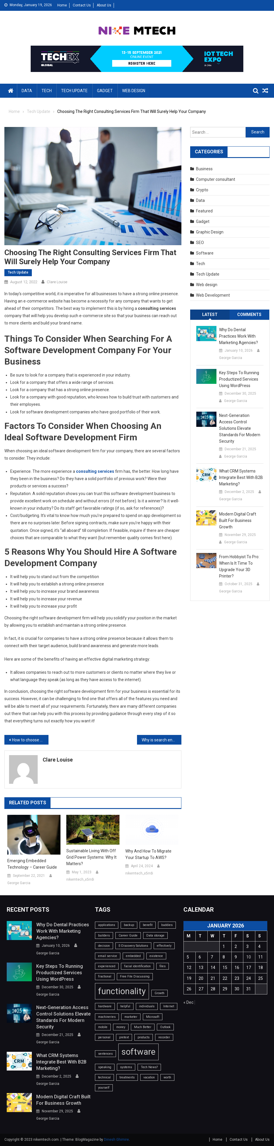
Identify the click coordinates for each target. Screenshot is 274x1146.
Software (205, 253)
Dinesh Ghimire (116, 1140)
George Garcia (18, 883)
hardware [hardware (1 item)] (105, 1006)
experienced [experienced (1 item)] (106, 966)
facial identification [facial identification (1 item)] (137, 966)
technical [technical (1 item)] (104, 1077)
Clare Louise (57, 282)
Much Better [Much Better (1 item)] (142, 1027)
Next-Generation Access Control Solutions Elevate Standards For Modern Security (239, 428)
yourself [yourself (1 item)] (104, 1088)
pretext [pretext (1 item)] (124, 1037)
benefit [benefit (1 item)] (147, 925)
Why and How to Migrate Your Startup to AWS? (148, 854)
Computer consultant (215, 179)
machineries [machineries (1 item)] (107, 1017)
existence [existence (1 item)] (156, 956)
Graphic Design (209, 232)
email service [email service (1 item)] (107, 956)
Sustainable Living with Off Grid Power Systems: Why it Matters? (91, 857)
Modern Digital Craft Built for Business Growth (237, 520)
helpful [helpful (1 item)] (125, 1006)
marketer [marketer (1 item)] (130, 1017)
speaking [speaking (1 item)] (104, 1067)
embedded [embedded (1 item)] (133, 956)
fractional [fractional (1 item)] (104, 976)
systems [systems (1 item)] (126, 1067)
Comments (249, 314)
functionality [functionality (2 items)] (122, 991)
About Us (104, 5)
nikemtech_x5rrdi (80, 879)
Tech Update (74, 90)
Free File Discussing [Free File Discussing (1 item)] (135, 976)
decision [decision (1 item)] (104, 946)
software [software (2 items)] (138, 1052)
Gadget (105, 90)
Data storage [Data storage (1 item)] (155, 935)
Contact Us (82, 5)
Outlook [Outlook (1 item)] (165, 1027)
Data (27, 90)
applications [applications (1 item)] (106, 925)
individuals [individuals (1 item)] (147, 1006)
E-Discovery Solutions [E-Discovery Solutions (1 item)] (133, 946)
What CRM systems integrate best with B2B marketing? (241, 477)
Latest (210, 314)
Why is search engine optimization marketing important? (161, 740)
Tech (46, 90)
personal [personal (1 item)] (104, 1037)
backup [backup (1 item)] (129, 925)
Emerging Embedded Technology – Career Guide (32, 864)
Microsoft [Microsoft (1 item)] (152, 1017)
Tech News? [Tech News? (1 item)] (149, 1067)
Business (204, 168)
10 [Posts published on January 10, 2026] (248, 957)
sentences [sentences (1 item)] (105, 1054)
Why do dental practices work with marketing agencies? (238, 336)
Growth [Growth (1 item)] (159, 993)
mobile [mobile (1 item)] (102, 1027)
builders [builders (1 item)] (104, 935)
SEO (200, 242)
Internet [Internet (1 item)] (168, 1006)
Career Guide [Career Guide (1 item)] (128, 935)
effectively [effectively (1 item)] (164, 946)
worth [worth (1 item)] (167, 1077)
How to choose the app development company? (30, 740)
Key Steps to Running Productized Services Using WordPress (239, 379)
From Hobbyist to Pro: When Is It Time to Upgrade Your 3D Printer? (239, 566)
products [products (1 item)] (144, 1037)
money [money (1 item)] (120, 1027)
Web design (133, 90)
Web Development (213, 295)
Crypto (202, 190)
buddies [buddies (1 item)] (167, 925)
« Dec (188, 1002)
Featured (204, 211)
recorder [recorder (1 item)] (164, 1037)
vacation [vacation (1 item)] (149, 1077)
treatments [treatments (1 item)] (127, 1077)
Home (62, 5)
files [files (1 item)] (162, 966)
